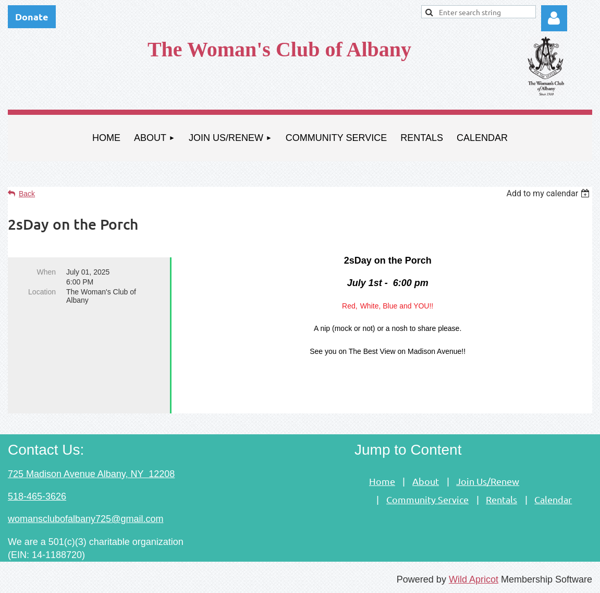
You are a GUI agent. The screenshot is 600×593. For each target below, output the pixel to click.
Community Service (427, 499)
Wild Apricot (473, 579)
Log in (554, 18)
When (46, 272)
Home (382, 481)
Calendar (553, 499)
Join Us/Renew (487, 481)
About (425, 481)
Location (42, 292)
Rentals (501, 499)
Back (27, 193)
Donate (31, 16)
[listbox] (549, 193)
